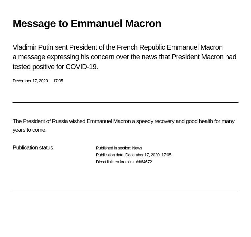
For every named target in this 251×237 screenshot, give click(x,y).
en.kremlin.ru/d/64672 (133, 161)
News (137, 147)
